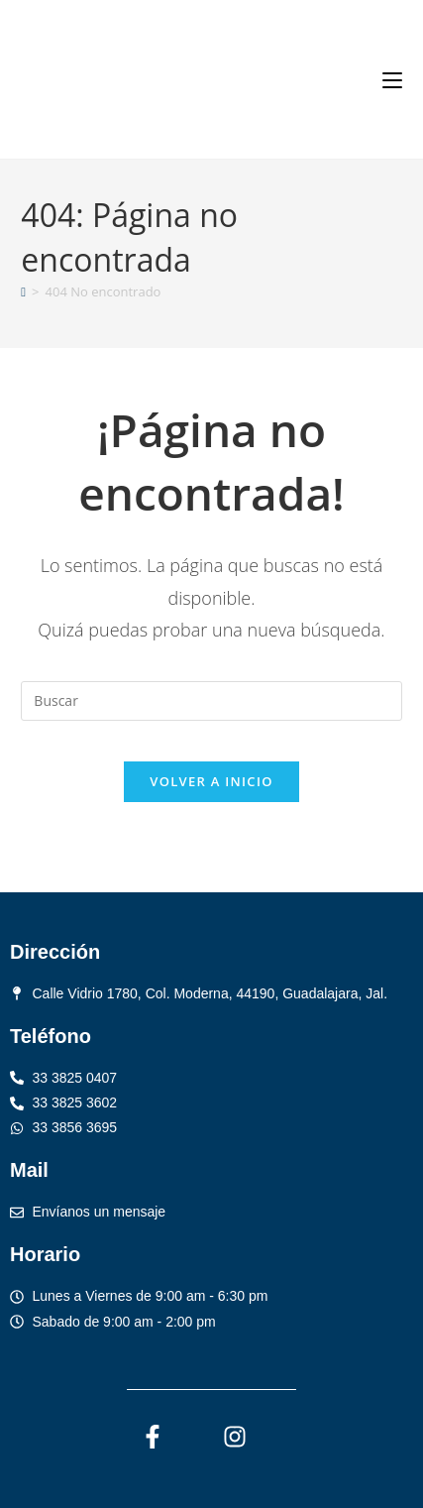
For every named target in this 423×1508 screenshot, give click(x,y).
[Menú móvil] (392, 79)
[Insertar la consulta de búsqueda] (211, 701)
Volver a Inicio (211, 781)
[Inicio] (23, 291)
